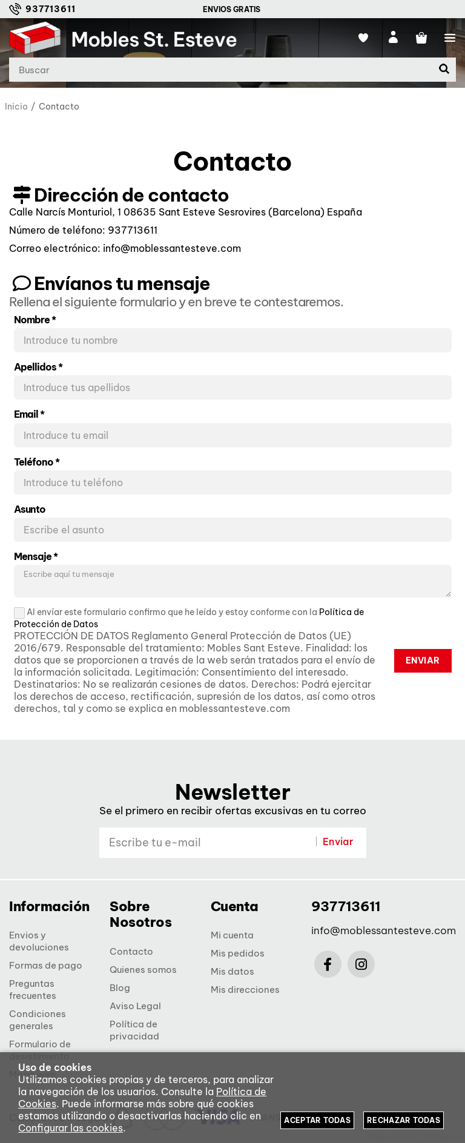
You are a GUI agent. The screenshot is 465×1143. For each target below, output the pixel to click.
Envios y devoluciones (39, 941)
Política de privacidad (134, 1030)
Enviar (423, 660)
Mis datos (232, 971)
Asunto (29, 509)
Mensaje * (36, 556)
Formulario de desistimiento (40, 1050)
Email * (29, 414)
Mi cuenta (232, 935)
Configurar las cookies (70, 1128)
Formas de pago (45, 965)
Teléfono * (36, 462)
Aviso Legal (135, 1006)
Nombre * (35, 320)
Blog (120, 987)
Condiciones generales (37, 1020)
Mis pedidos (238, 953)
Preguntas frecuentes (32, 989)
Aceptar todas (317, 1120)
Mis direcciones (245, 989)
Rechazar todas (403, 1120)
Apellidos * (38, 367)
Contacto (131, 951)
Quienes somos (143, 969)
